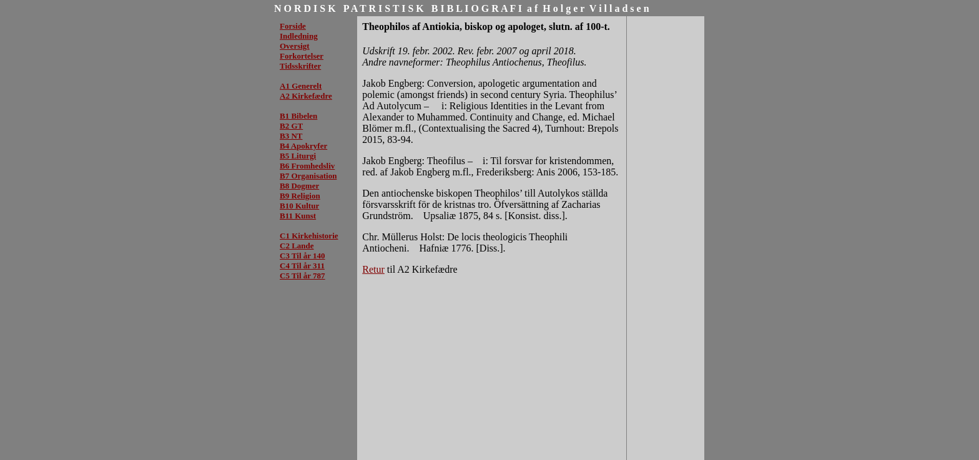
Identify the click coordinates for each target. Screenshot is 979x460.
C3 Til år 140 (302, 255)
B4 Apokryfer (303, 145)
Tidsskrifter (300, 66)
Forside (293, 26)
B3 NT (291, 135)
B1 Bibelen (298, 115)
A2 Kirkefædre (306, 95)
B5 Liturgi (298, 155)
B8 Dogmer (299, 185)
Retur (373, 269)
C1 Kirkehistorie (309, 235)
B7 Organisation (308, 175)
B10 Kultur (299, 205)
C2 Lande (297, 245)
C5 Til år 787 (302, 275)
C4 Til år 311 (302, 265)
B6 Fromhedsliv (307, 165)
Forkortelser (301, 56)
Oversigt (295, 46)
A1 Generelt (301, 86)
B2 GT (291, 125)
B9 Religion (300, 195)
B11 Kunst (298, 215)
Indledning (299, 36)
